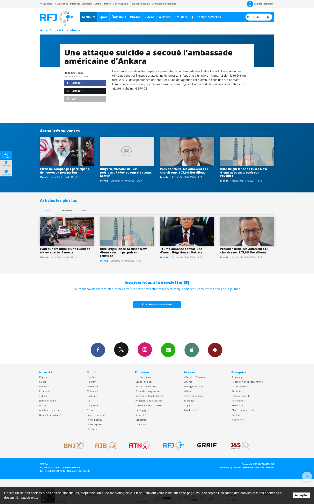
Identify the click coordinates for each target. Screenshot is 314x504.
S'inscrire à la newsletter (157, 304)
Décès (107, 3)
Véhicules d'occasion (195, 377)
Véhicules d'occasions (164, 3)
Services (164, 17)
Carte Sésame (120, 3)
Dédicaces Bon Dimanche (150, 396)
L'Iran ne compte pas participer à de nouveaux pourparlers (65, 170)
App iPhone (191, 350)
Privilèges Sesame (193, 386)
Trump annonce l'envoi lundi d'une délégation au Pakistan (182, 250)
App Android (215, 350)
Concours (141, 424)
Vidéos (149, 17)
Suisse (42, 381)
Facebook (98, 350)
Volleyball (92, 391)
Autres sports (94, 424)
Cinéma (188, 381)
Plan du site (84, 471)
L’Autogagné (142, 410)
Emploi (98, 3)
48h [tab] (48, 210)
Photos (135, 17)
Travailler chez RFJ (241, 396)
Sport (104, 17)
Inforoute (75, 3)
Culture (43, 396)
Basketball (92, 386)
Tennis (90, 410)
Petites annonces (193, 396)
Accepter (301, 495)
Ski (88, 400)
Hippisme (92, 405)
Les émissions (143, 377)
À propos (237, 377)
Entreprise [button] (61, 3)
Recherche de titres (147, 386)
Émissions (118, 17)
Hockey (91, 381)
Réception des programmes (247, 381)
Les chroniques (144, 381)
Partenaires (238, 400)
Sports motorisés (96, 415)
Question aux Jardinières (149, 405)
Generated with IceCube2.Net (258, 467)
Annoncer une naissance (149, 400)
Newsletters (168, 350)
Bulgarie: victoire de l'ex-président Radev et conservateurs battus (126, 172)
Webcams (87, 3)
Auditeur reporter (49, 410)
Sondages (141, 419)
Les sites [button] (46, 3)
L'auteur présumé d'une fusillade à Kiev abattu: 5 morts (65, 250)
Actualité (89, 17)
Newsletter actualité (50, 415)
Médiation (237, 405)
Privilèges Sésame (140, 3)
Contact (236, 415)
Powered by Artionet (230, 467)
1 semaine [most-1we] (66, 210)
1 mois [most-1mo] (84, 210)
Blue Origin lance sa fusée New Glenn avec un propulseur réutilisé (243, 172)
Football (91, 377)
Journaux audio (47, 400)
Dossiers (44, 405)
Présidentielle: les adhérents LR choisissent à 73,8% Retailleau (184, 170)
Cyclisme (92, 396)
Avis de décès (191, 410)
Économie (44, 391)
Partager (74, 82)
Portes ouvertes (209, 17)
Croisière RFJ (184, 17)
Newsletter (238, 419)
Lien (72, 98)
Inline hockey (94, 419)
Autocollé (141, 415)
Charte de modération (244, 410)
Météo (187, 391)
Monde (75, 30)
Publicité (236, 391)
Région (43, 377)
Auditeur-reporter (260, 4)
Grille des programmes (148, 391)
